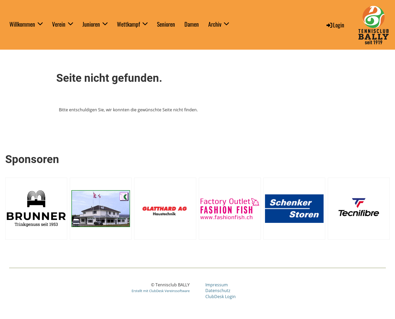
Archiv (218, 24)
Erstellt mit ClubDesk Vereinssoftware (161, 290)
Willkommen (26, 24)
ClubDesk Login (220, 296)
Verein (62, 24)
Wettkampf (132, 24)
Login (335, 25)
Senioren (166, 24)
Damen (191, 24)
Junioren (95, 24)
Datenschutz (217, 290)
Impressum (216, 285)
